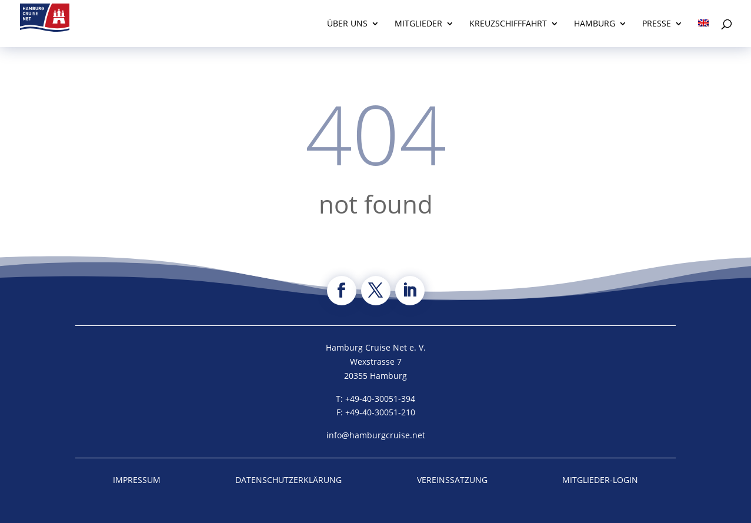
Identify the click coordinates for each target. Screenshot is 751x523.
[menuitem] (703, 33)
